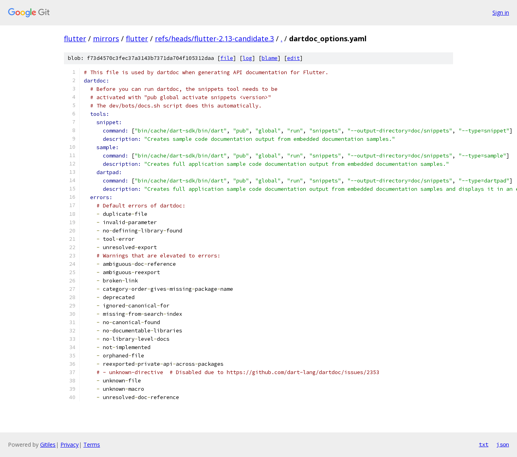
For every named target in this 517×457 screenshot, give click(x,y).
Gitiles (48, 444)
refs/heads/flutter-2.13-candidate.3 (214, 38)
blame (270, 58)
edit (293, 58)
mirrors (106, 38)
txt (483, 444)
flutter (75, 38)
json (502, 444)
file (226, 58)
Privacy (69, 444)
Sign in (500, 12)
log (247, 58)
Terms (91, 444)
